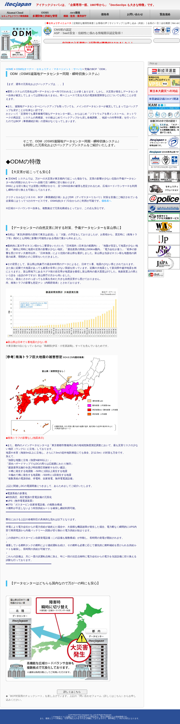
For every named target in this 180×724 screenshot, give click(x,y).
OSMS (45, 15)
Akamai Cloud (14, 15)
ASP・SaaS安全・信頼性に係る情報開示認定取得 (164, 127)
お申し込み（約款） (135, 23)
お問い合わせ (135, 14)
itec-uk (175, 23)
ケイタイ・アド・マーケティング (164, 110)
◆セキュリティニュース (58, 23)
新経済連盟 (164, 71)
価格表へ (106, 200)
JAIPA (164, 263)
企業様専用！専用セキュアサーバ (164, 176)
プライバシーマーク (164, 142)
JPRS (164, 239)
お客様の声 (101, 23)
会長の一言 (153, 23)
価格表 (105, 14)
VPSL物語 (164, 81)
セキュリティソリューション (164, 188)
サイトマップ (116, 23)
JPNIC (164, 251)
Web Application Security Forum (164, 227)
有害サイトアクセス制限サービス (164, 217)
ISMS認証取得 (164, 159)
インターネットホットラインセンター (164, 209)
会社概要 (165, 23)
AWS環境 (74, 15)
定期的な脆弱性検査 (83, 23)
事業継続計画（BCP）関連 (164, 99)
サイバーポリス (164, 199)
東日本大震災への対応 (164, 91)
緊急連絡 (165, 14)
